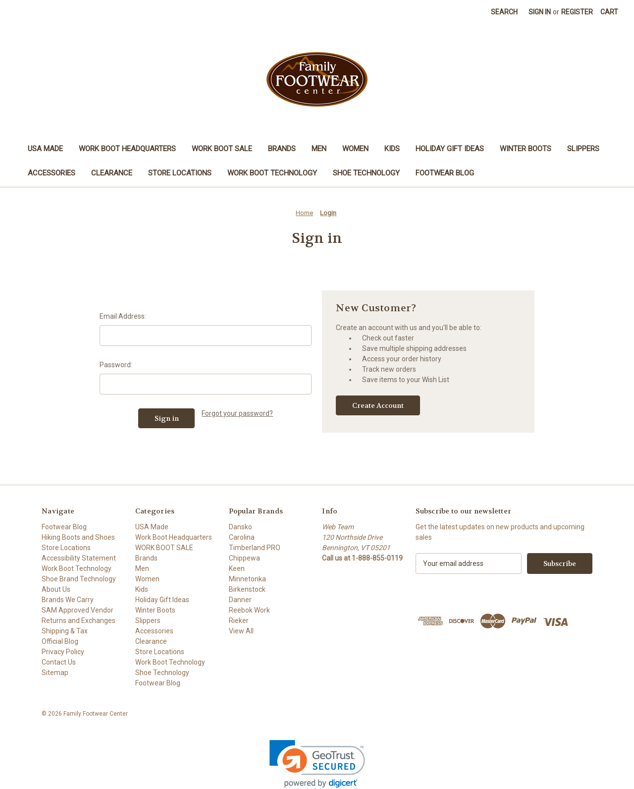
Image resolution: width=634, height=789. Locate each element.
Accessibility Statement (79, 558)
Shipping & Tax (65, 631)
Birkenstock (247, 589)
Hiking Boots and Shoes (78, 537)
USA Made (45, 148)
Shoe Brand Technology (79, 579)
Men (319, 148)
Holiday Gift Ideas (450, 148)
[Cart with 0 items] (609, 12)
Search (504, 12)
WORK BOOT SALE (222, 148)
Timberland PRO (254, 548)
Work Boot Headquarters (127, 148)
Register (577, 12)
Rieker (239, 620)
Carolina (242, 537)
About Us (56, 589)
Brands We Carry (68, 600)
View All (241, 631)
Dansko (240, 527)
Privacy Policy (63, 652)
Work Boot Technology (272, 173)
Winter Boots (525, 148)
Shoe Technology (366, 173)
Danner (240, 600)
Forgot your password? (237, 413)
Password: (116, 365)
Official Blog (60, 641)
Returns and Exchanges (78, 620)
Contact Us (59, 662)
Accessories (51, 173)
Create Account (378, 405)
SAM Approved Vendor (77, 610)
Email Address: (123, 316)
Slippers (583, 148)
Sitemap (55, 672)
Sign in (539, 12)
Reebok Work (249, 610)
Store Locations (179, 173)
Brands (282, 148)
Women (355, 148)
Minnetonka (247, 579)
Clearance (111, 173)
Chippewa (244, 558)
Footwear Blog (445, 173)
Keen (237, 568)
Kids (392, 148)
